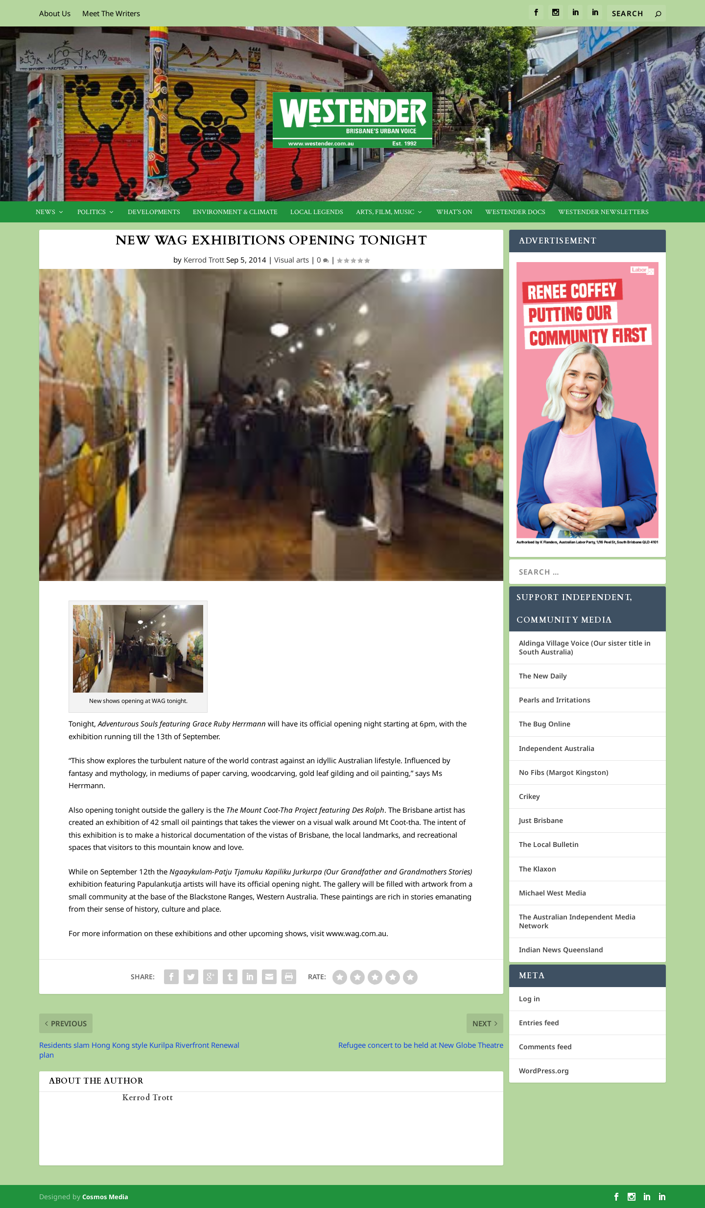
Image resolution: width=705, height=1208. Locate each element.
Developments (154, 212)
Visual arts (291, 260)
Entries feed (539, 1022)
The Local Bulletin (549, 844)
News (45, 212)
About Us (54, 13)
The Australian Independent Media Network (577, 921)
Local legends (316, 212)
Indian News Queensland (561, 949)
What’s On (454, 212)
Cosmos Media (105, 1196)
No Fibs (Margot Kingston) (564, 772)
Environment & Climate (235, 212)
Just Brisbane (541, 820)
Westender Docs (515, 212)
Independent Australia (556, 748)
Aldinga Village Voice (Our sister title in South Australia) (585, 647)
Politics (91, 212)
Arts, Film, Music (385, 212)
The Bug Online (544, 723)
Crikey (529, 796)
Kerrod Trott (204, 260)
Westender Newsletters (603, 212)
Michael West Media (552, 892)
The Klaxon (537, 868)
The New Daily (543, 675)
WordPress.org (544, 1070)
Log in (529, 998)
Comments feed (545, 1046)
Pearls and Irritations (554, 699)
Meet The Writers (111, 13)
